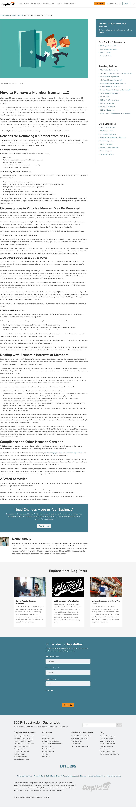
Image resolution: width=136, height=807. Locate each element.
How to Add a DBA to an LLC (110, 87)
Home (2, 15)
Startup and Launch (107, 131)
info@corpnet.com (20, 754)
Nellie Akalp (21, 539)
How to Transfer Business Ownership (25, 602)
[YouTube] (68, 766)
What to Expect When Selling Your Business (106, 602)
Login (126, 4)
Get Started (99, 3)
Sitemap (83, 776)
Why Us (59, 4)
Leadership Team (48, 739)
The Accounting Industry (108, 751)
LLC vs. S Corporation (107, 110)
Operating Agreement (54, 453)
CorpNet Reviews (48, 749)
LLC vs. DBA (104, 97)
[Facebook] (64, 766)
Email (51, 679)
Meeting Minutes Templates (80, 746)
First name (52, 656)
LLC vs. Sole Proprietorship (109, 100)
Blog (8, 15)
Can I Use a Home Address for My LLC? (113, 83)
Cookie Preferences (114, 776)
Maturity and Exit (17, 15)
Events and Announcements (109, 147)
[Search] (134, 3)
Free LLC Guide (105, 53)
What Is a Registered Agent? (110, 93)
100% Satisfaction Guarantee (52, 744)
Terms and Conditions (24, 776)
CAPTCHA (49, 691)
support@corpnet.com (21, 759)
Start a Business (23, 4)
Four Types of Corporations (109, 77)
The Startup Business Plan (109, 70)
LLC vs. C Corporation (107, 107)
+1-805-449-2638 (25, 741)
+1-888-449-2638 (27, 744)
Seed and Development (108, 127)
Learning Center (48, 4)
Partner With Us (69, 4)
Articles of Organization (73, 453)
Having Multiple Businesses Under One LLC (115, 90)
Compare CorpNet (48, 746)
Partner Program (106, 151)
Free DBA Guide (106, 56)
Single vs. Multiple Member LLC (111, 80)
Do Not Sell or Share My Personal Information (62, 776)
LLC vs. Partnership (107, 103)
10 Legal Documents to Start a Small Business (116, 73)
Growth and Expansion (108, 134)
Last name (52, 668)
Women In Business (107, 154)
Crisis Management (107, 141)
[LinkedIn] (71, 766)
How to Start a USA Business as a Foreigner (115, 113)
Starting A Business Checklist (110, 46)
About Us (45, 736)
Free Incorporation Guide (108, 49)
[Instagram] (74, 766)
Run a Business (36, 4)
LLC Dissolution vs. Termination (66, 601)
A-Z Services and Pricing (50, 741)
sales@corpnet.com (20, 757)
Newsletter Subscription (96, 776)
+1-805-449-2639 (23, 746)
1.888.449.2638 (114, 4)
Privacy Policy (39, 776)
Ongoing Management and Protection (113, 138)
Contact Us (46, 757)
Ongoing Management (107, 744)
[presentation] (60, 696)
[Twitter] (61, 766)
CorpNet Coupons (48, 751)
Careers (45, 754)
